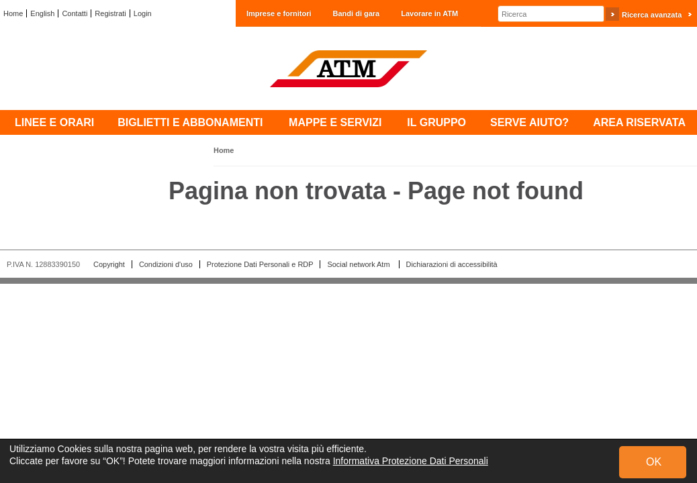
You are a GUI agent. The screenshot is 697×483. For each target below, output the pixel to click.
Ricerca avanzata (652, 15)
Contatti (74, 13)
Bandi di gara (356, 13)
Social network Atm (359, 264)
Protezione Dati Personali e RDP (260, 264)
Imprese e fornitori (279, 13)
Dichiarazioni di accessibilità (452, 264)
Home (13, 13)
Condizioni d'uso (166, 264)
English (42, 13)
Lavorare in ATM (429, 13)
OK (653, 462)
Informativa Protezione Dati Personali (410, 460)
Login (143, 13)
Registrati (110, 13)
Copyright (109, 264)
